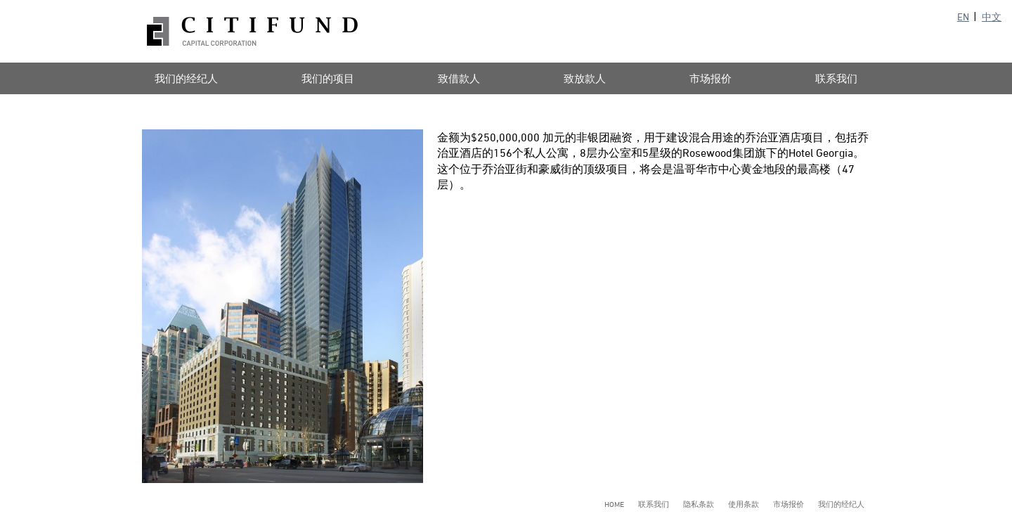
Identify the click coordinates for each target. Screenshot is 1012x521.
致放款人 (585, 78)
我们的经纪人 (186, 78)
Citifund (252, 31)
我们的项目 (327, 78)
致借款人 (459, 78)
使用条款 (743, 503)
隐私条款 (698, 503)
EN (963, 16)
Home (614, 503)
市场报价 (710, 78)
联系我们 (836, 78)
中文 (991, 16)
